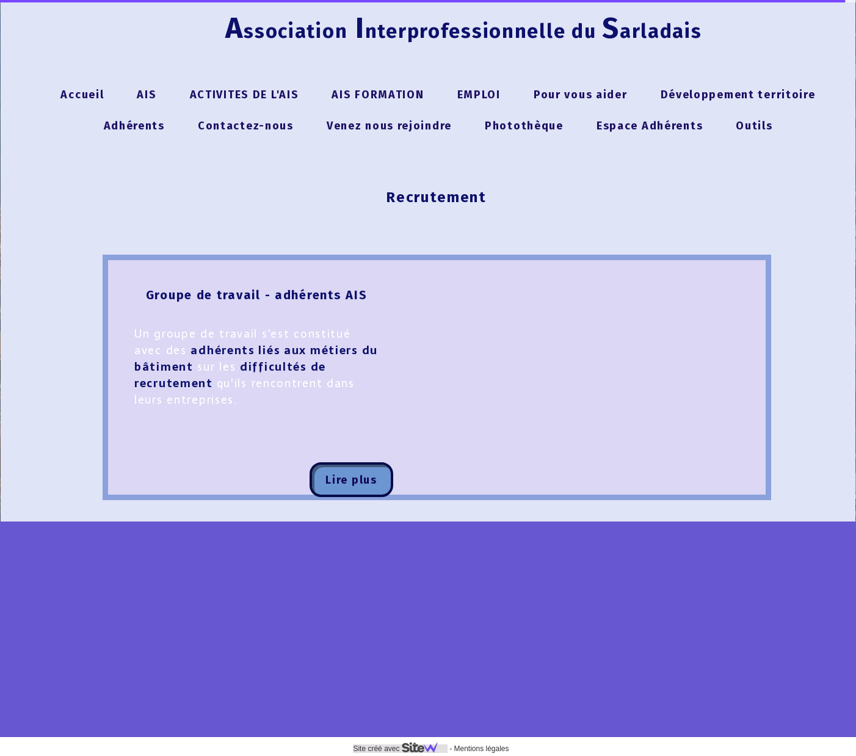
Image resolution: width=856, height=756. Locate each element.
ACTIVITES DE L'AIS (244, 94)
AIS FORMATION (378, 94)
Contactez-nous (246, 126)
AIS (146, 94)
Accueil (82, 94)
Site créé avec (400, 748)
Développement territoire (738, 94)
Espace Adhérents (650, 126)
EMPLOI (479, 94)
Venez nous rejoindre (389, 126)
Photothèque (524, 126)
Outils (754, 126)
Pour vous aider (581, 94)
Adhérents (134, 126)
